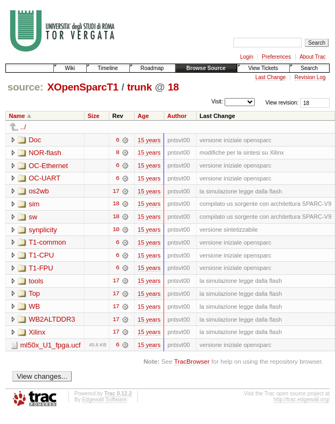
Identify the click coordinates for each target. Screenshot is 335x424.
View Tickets (263, 68)
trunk (139, 87)
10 (116, 230)
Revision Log (310, 77)
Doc (35, 140)
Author (176, 116)
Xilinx (37, 334)
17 (116, 191)
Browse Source (206, 68)
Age (143, 116)
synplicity (43, 230)
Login (246, 57)
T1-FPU (41, 269)
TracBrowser (192, 363)
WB (34, 308)
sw (33, 217)
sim (34, 204)
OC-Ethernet (48, 166)
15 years (149, 140)
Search (309, 68)
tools (36, 282)
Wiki (70, 68)
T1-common (47, 243)
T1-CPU (41, 256)
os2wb (39, 191)
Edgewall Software (104, 402)
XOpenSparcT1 (82, 87)
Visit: (217, 102)
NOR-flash (45, 153)
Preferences (276, 57)
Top (34, 295)
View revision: (282, 103)
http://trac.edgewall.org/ (302, 402)
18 (172, 87)
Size (94, 116)
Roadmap (152, 68)
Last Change (270, 77)
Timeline (107, 68)
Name (17, 116)
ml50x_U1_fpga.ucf (50, 347)
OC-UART (44, 179)
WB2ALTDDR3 (52, 321)
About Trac (312, 57)
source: (25, 87)
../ (23, 127)
